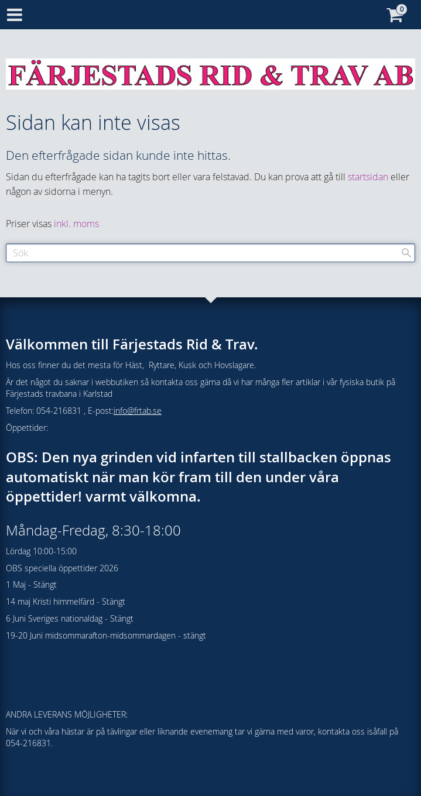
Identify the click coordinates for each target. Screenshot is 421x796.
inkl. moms (76, 223)
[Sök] (406, 253)
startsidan (368, 176)
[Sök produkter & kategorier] (210, 252)
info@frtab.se (138, 410)
